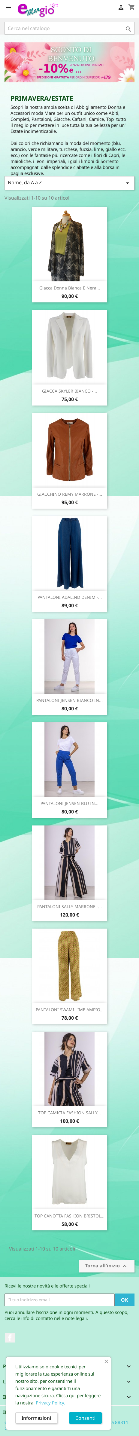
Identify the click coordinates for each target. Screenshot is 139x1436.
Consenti (85, 1418)
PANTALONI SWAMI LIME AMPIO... (70, 1009)
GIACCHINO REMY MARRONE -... (69, 494)
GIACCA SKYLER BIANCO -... (69, 391)
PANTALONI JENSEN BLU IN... (69, 803)
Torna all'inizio (106, 1266)
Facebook (10, 1338)
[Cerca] (69, 28)
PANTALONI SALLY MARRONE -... (69, 906)
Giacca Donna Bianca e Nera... (69, 288)
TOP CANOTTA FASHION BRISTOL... (69, 1216)
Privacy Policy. (50, 1403)
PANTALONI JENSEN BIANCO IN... (69, 700)
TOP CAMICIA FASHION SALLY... (69, 1113)
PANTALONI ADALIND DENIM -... (70, 597)
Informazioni (36, 1418)
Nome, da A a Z (69, 183)
